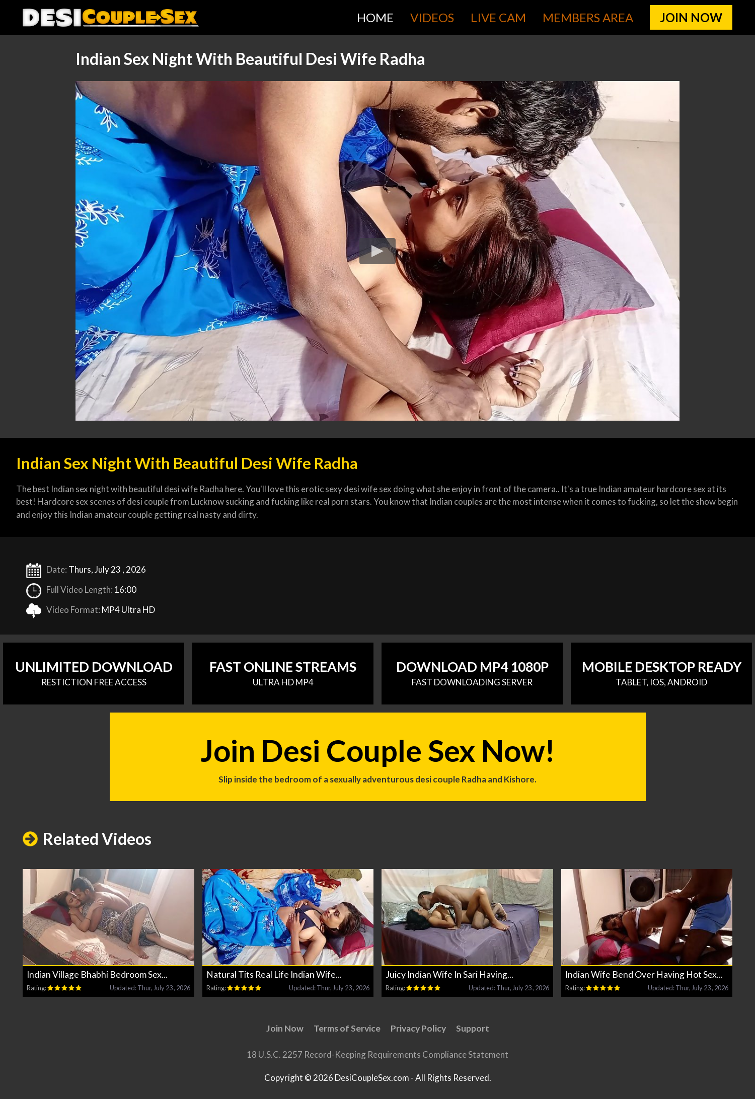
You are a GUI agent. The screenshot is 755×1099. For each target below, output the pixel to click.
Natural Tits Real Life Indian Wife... (274, 974)
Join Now (285, 1028)
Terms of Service (347, 1028)
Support (472, 1028)
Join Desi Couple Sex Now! (377, 759)
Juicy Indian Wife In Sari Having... (449, 974)
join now (691, 17)
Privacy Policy (418, 1028)
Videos (432, 17)
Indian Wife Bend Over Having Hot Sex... (644, 974)
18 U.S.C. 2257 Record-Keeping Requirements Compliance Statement (377, 1054)
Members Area (588, 17)
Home (375, 17)
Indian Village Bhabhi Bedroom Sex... (97, 974)
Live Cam (498, 17)
